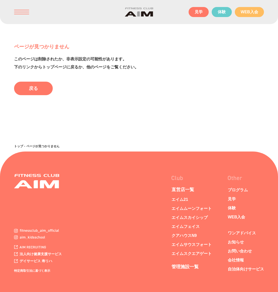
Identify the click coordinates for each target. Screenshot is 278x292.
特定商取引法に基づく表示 (32, 270)
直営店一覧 (183, 189)
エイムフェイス (186, 226)
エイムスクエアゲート (192, 253)
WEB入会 (249, 12)
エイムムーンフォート (192, 208)
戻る (33, 88)
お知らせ (236, 242)
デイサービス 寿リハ (33, 261)
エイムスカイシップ (190, 217)
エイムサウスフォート (192, 244)
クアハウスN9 (184, 235)
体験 (222, 12)
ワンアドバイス (242, 233)
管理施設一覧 (185, 266)
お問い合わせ (240, 251)
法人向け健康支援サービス (38, 254)
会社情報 (236, 260)
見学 (199, 12)
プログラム (238, 190)
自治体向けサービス (246, 269)
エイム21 (180, 199)
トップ (18, 146)
